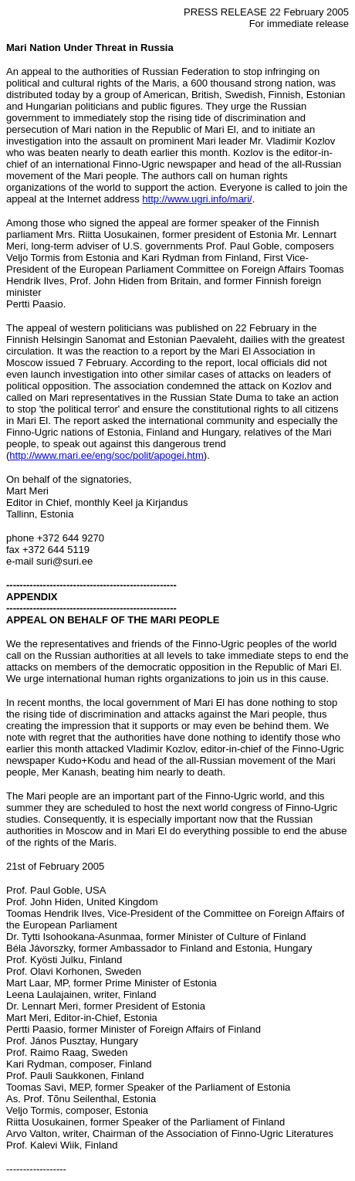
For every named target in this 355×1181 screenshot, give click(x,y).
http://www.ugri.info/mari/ (197, 199)
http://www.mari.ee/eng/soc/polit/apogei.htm (106, 455)
